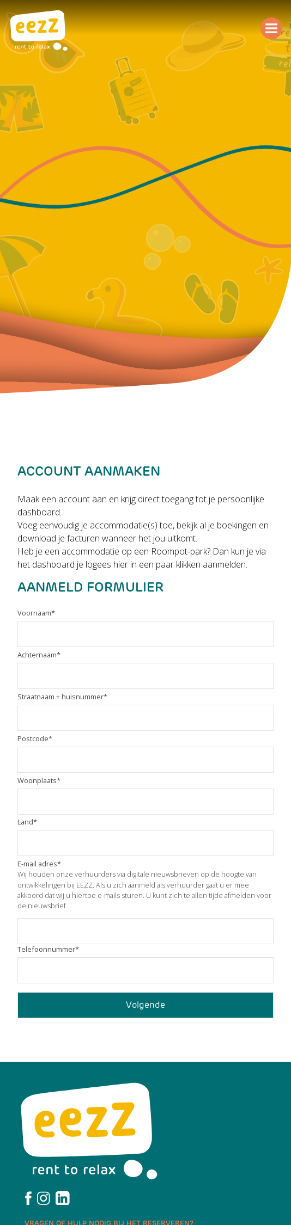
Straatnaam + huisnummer (62, 696)
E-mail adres (39, 864)
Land (27, 822)
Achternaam (38, 655)
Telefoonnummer (48, 949)
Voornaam (36, 613)
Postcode (34, 738)
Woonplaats (38, 780)
